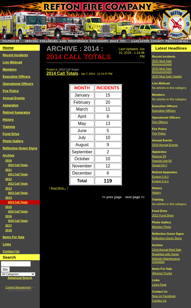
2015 (8, 207)
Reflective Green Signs (20, 148)
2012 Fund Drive (162, 215)
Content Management (18, 287)
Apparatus (10, 105)
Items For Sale (13, 237)
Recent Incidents (15, 55)
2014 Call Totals (18, 202)
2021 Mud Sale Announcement (162, 62)
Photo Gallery (13, 141)
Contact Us (11, 251)
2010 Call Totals (18, 165)
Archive (8, 155)
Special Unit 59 (162, 160)
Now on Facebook (164, 296)
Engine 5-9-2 (160, 176)
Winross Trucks (162, 273)
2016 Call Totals (18, 220)
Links (7, 244)
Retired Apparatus (16, 112)
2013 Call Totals (18, 193)
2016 (8, 216)
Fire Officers (160, 122)
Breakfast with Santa (165, 254)
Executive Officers (17, 77)
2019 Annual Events (165, 144)
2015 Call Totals (18, 211)
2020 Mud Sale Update (167, 76)
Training (9, 127)
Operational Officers (18, 84)
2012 (8, 179)
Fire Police (11, 91)
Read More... (58, 187)
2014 (8, 197)
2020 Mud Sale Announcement (162, 70)
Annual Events (14, 98)
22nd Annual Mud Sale (166, 249)
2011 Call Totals (18, 174)
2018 (8, 230)
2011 (8, 169)
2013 (8, 188)
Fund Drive (11, 134)
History (8, 120)
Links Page (159, 284)
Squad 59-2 (159, 165)
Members (10, 69)
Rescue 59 (159, 156)
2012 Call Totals (18, 183)
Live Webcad (12, 62)
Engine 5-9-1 (160, 181)
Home (8, 47)
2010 (8, 160)
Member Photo (161, 226)
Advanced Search (20, 277)
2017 (8, 225)
